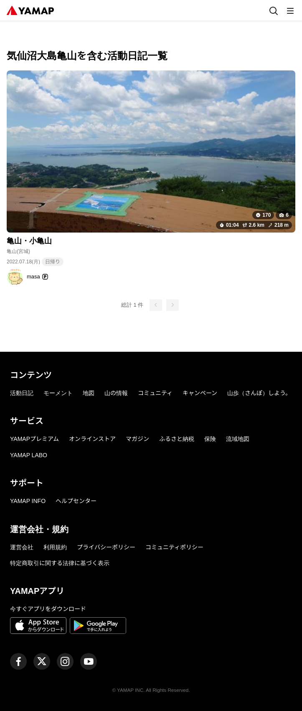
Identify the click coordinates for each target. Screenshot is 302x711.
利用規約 (55, 547)
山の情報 (116, 393)
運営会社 (21, 547)
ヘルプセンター (76, 501)
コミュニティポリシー (174, 547)
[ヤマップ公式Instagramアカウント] (65, 661)
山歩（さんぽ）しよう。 (259, 393)
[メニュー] (290, 10)
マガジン (137, 439)
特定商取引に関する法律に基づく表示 (59, 563)
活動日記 (21, 393)
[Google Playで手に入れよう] (98, 626)
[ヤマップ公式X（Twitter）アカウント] (41, 661)
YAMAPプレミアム (34, 439)
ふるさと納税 (176, 439)
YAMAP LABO (28, 455)
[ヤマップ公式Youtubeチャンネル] (88, 661)
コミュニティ (155, 393)
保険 (210, 439)
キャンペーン (200, 393)
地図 (88, 393)
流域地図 (237, 439)
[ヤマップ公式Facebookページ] (18, 661)
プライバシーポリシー (106, 547)
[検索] (273, 10)
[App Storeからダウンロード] (38, 626)
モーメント (58, 393)
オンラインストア (92, 439)
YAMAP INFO (28, 501)
